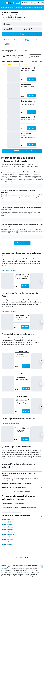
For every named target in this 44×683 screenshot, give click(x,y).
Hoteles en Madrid (7, 522)
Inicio (17, 558)
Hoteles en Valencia (7, 529)
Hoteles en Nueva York (8, 532)
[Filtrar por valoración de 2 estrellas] (4, 65)
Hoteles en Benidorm (8, 534)
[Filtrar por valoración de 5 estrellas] (24, 65)
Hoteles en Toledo (7, 524)
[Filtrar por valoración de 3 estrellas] (9, 65)
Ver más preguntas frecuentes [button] (22, 491)
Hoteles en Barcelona (8, 519)
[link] (22, 151)
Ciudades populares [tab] (7, 503)
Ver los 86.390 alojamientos (10, 424)
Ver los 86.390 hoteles (9, 270)
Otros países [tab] (5, 511)
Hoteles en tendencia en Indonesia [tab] (10, 507)
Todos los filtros (37, 61)
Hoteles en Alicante (7, 537)
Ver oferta (31, 79)
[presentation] (28, 50)
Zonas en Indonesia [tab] (15, 511)
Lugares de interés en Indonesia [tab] (28, 507)
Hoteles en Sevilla (7, 544)
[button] (3, 3)
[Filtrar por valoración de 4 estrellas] (16, 65)
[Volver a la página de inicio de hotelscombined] (13, 3)
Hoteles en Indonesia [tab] (19, 503)
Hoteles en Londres (7, 542)
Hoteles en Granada (7, 539)
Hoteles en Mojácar (7, 527)
